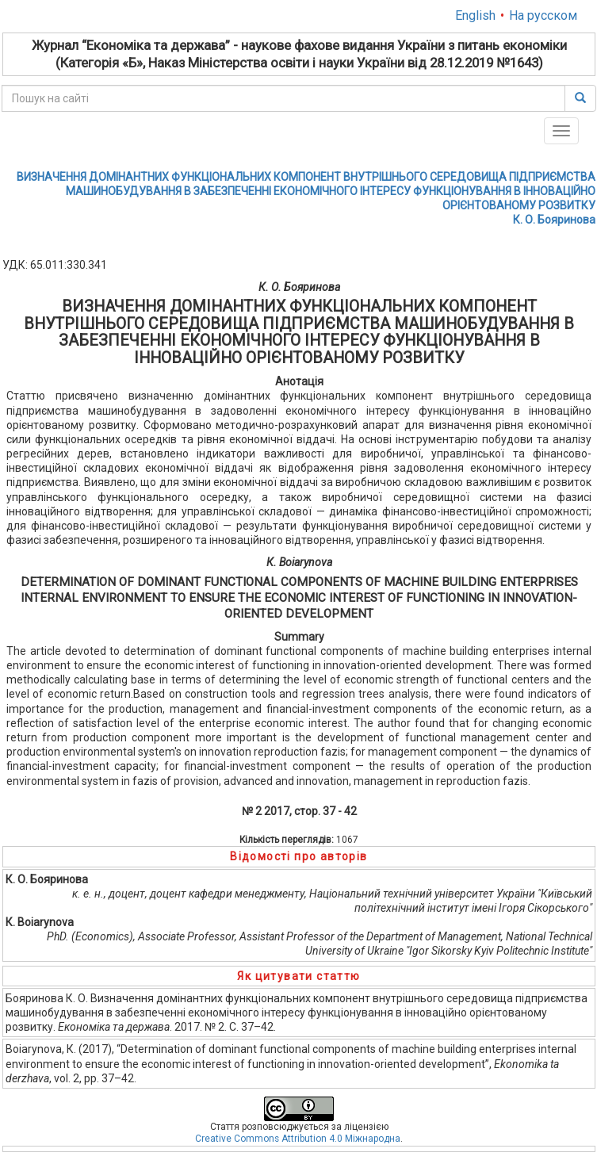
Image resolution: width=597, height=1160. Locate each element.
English (475, 15)
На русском (543, 15)
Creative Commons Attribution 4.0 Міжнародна (297, 1138)
